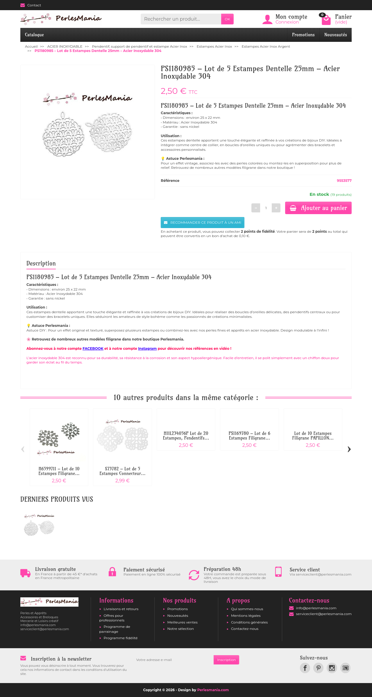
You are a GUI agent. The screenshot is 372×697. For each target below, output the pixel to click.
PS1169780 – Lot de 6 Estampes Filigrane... (249, 436)
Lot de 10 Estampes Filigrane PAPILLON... (313, 436)
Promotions (303, 34)
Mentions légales (246, 615)
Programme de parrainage (114, 628)
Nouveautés (335, 34)
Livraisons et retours (121, 609)
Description (41, 263)
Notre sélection (180, 628)
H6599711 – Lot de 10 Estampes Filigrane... (59, 471)
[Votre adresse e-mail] (173, 659)
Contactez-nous (244, 628)
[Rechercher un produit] (181, 19)
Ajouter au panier (318, 208)
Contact (30, 5)
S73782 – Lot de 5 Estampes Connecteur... (122, 471)
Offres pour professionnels (112, 617)
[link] (305, 668)
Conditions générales (249, 622)
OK (227, 19)
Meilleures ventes (182, 622)
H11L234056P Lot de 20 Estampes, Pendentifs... (186, 436)
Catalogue (34, 34)
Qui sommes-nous (247, 609)
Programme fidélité (121, 638)
